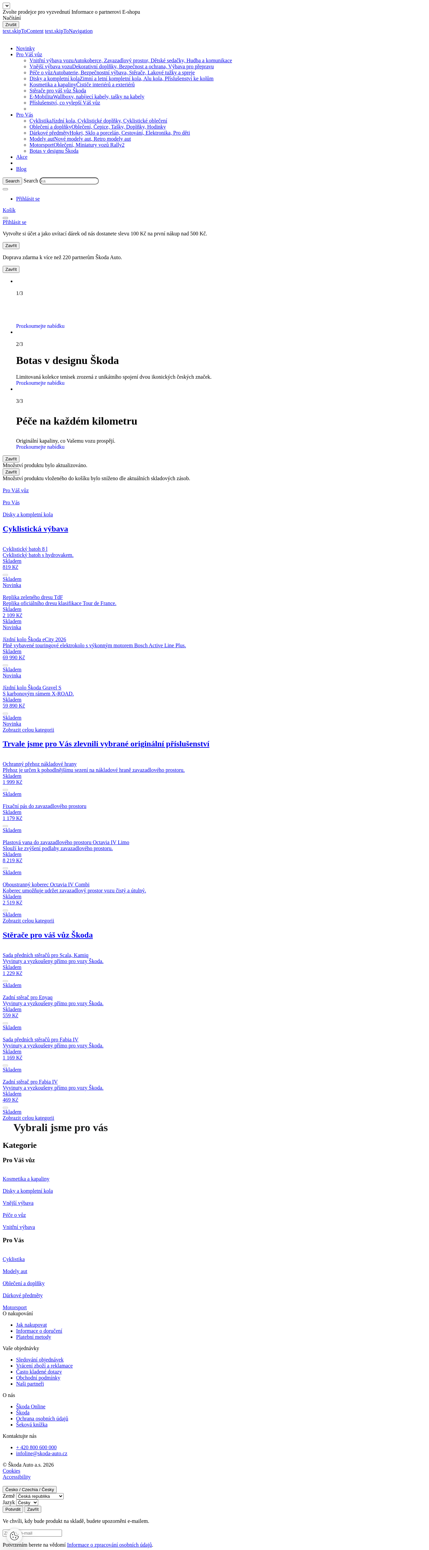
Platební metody (33, 1337)
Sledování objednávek (40, 1359)
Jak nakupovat (31, 1325)
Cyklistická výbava (35, 528)
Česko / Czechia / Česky (29, 1489)
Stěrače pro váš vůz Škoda (57, 90)
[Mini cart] (9, 210)
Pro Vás (24, 115)
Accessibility (17, 1477)
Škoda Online (31, 1406)
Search (30, 180)
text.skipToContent (23, 31)
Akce (21, 157)
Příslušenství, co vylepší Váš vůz (64, 102)
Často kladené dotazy (39, 1372)
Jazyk (9, 1502)
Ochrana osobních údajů (42, 1418)
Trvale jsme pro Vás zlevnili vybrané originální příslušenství (106, 743)
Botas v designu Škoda (53, 151)
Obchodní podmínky (38, 1378)
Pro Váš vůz (29, 54)
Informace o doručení (39, 1331)
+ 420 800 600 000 (36, 1447)
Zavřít (11, 245)
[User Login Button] (28, 199)
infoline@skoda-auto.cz (41, 1453)
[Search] (12, 180)
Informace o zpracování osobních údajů (109, 1545)
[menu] (5, 218)
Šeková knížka (32, 1424)
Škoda (22, 1412)
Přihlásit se (220, 233)
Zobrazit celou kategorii (28, 730)
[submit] (5, 575)
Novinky (25, 48)
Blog (21, 169)
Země (9, 1496)
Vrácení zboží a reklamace (44, 1366)
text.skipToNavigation (69, 31)
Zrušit (10, 24)
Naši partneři (30, 1384)
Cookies (11, 1471)
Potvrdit (12, 1509)
